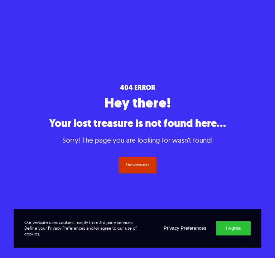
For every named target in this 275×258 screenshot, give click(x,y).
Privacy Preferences (185, 228)
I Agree (233, 228)
